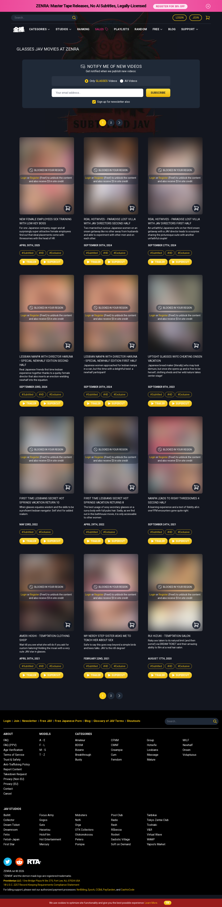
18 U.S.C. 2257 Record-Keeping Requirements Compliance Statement (41, 884)
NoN (77, 820)
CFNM (115, 740)
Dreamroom (10, 829)
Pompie (80, 844)
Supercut (52, 262)
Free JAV (46, 721)
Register (34, 177)
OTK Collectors (84, 829)
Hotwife (152, 745)
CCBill (99, 889)
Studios (64, 29)
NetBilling (82, 889)
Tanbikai (152, 815)
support (189, 29)
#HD (41, 253)
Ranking (83, 29)
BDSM (79, 745)
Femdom (116, 759)
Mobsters (81, 815)
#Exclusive (55, 253)
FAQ (5, 740)
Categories (39, 29)
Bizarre (79, 750)
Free (158, 29)
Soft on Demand (121, 844)
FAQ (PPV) (9, 745)
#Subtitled (27, 253)
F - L (42, 745)
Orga (78, 825)
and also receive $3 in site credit (46, 181)
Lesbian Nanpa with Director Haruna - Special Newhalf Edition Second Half (46, 361)
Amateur (80, 740)
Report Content (12, 769)
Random (141, 29)
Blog (172, 29)
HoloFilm (44, 834)
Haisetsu (44, 829)
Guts (42, 825)
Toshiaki (152, 825)
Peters (79, 839)
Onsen (186, 750)
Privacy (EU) (10, 784)
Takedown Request (15, 774)
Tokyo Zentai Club (158, 820)
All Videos (131, 81)
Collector (8, 820)
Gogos (43, 820)
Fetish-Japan (11, 839)
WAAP (151, 839)
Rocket (115, 834)
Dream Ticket (11, 825)
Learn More (151, 902)
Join (196, 17)
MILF (186, 740)
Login (179, 17)
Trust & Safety (12, 759)
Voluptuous (189, 754)
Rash (114, 825)
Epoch (91, 889)
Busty (78, 759)
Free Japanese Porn (68, 721)
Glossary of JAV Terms (108, 721)
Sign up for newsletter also (113, 101)
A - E (42, 740)
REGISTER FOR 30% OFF (170, 6)
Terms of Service (13, 754)
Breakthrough (83, 754)
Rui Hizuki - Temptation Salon (169, 636)
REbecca (116, 829)
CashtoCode (127, 889)
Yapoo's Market (156, 844)
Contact (8, 788)
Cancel (7, 793)
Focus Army (46, 815)
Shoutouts (133, 721)
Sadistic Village (120, 839)
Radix (114, 820)
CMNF (115, 745)
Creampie (117, 750)
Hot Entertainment (50, 839)
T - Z (42, 754)
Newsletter (29, 721)
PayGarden (109, 889)
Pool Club (117, 815)
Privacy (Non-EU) (13, 779)
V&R (149, 829)
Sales (101, 29)
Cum (113, 754)
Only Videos (103, 81)
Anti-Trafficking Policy (16, 764)
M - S (42, 750)
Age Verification (13, 750)
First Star (9, 844)
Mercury (44, 844)
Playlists (121, 29)
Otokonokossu (84, 834)
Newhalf (188, 745)
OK (167, 902)
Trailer (29, 262)
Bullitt (6, 815)
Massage (152, 754)
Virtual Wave (154, 834)
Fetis (6, 834)
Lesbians (152, 750)
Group (150, 740)
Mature (151, 759)
